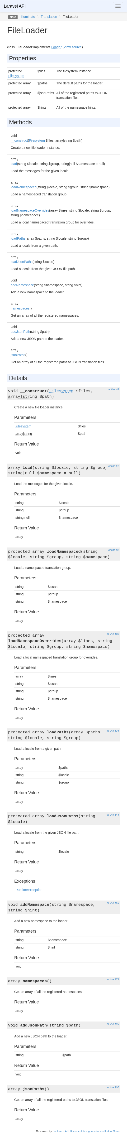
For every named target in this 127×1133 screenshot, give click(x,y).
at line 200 (113, 1087)
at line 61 (113, 466)
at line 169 (113, 902)
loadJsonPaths (22, 262)
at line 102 (113, 633)
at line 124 (113, 730)
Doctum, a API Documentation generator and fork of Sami (85, 1131)
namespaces (20, 308)
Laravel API (15, 6)
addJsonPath (20, 332)
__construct (19, 140)
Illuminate (28, 17)
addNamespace (22, 285)
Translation (49, 17)
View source (73, 47)
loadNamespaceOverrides (30, 210)
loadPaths (18, 238)
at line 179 (113, 979)
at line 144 (113, 814)
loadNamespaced (24, 187)
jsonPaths (18, 355)
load (14, 164)
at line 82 (113, 549)
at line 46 (113, 389)
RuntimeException (28, 890)
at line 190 (113, 1023)
